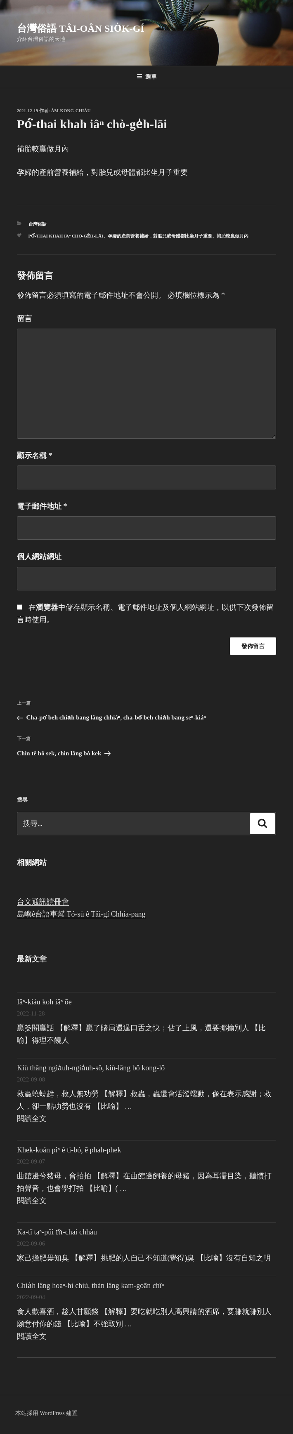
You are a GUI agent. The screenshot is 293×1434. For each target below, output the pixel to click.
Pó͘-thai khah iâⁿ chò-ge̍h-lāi (66, 235)
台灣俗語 (37, 223)
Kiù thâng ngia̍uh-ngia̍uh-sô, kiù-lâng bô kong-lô (91, 1068)
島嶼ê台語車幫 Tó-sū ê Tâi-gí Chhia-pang (81, 914)
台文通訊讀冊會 (43, 902)
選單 (147, 76)
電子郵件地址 (42, 506)
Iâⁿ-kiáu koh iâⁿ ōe (44, 1002)
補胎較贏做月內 (232, 235)
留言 (24, 319)
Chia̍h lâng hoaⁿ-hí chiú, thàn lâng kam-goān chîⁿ (90, 1285)
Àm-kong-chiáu (71, 110)
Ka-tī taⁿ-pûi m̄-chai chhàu (57, 1232)
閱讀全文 (32, 1118)
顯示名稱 (34, 455)
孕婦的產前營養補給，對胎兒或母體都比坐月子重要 (160, 235)
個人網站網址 (39, 556)
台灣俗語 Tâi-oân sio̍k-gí (80, 28)
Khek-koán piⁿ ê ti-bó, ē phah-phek (69, 1150)
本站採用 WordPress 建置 (46, 1413)
